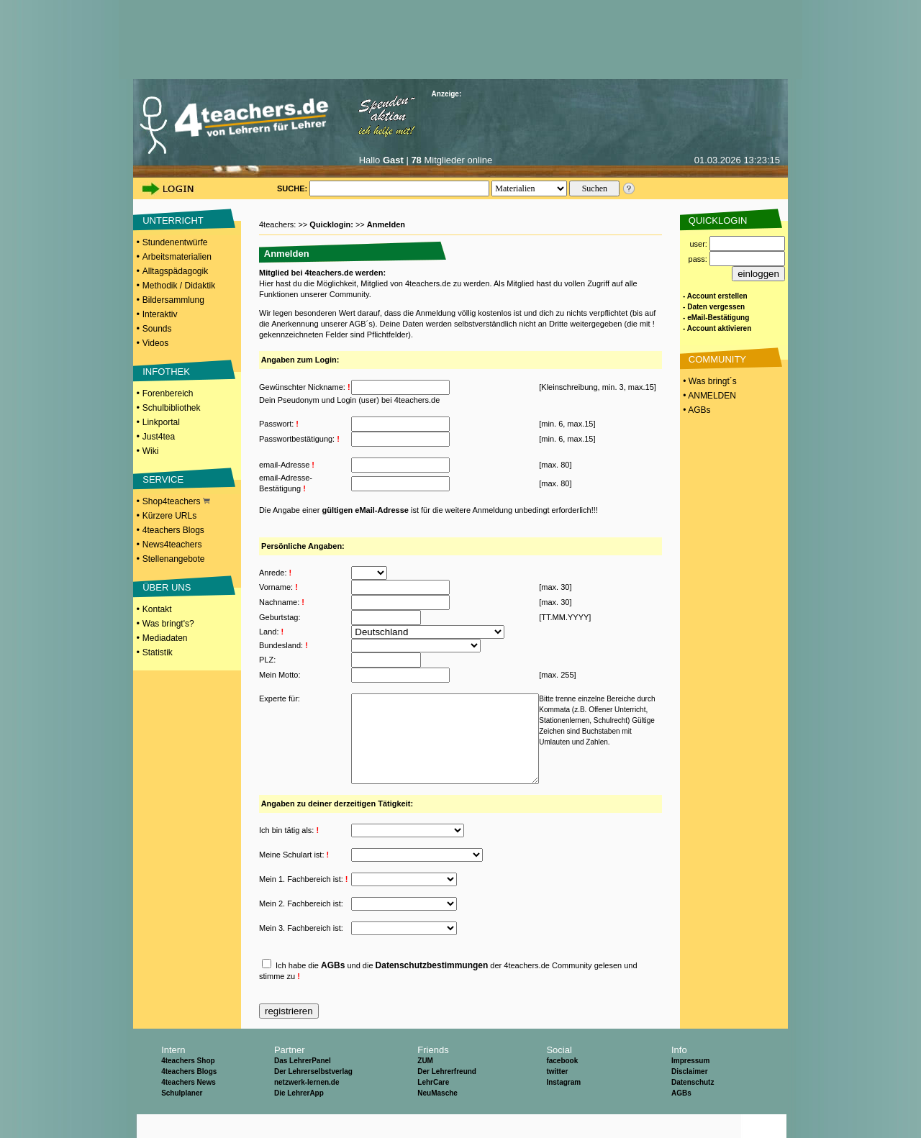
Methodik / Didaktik (178, 286)
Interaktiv (160, 314)
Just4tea (158, 437)
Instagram (563, 1106)
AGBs (333, 989)
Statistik (157, 652)
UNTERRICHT (173, 220)
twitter (557, 1095)
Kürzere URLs (169, 516)
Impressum (690, 1084)
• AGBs (696, 410)
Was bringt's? (168, 624)
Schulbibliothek (171, 408)
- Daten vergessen (714, 307)
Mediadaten (165, 638)
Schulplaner (181, 1117)
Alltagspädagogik (175, 271)
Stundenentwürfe (175, 242)
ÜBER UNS (166, 587)
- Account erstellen (715, 296)
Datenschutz (692, 1106)
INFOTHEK (166, 371)
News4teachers (172, 545)
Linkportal (161, 422)
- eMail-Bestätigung (716, 318)
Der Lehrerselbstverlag (313, 1095)
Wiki (150, 451)
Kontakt (157, 609)
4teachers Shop (187, 1084)
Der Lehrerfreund (446, 1095)
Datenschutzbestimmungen (432, 989)
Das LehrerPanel (302, 1084)
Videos (155, 343)
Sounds (157, 329)
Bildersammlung (173, 300)
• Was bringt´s (709, 381)
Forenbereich (168, 393)
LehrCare (433, 1106)
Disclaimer (689, 1095)
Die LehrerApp (299, 1117)
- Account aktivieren (717, 328)
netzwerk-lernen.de (307, 1106)
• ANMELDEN (708, 396)
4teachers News (188, 1106)
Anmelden (386, 224)
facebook (562, 1084)
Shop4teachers (176, 501)
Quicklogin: (332, 224)
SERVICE (162, 479)
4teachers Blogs (173, 530)
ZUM (425, 1084)
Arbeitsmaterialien (177, 257)
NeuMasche (437, 1117)
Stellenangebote (173, 559)
